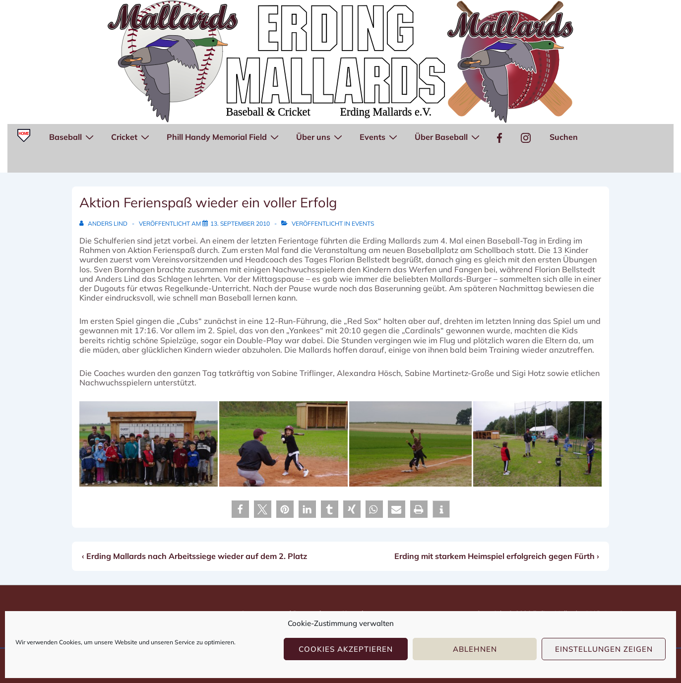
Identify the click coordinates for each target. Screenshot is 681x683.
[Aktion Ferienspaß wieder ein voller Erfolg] (240, 223)
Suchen (564, 137)
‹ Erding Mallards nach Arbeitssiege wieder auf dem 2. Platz (194, 556)
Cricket (131, 136)
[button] (240, 509)
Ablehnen (475, 649)
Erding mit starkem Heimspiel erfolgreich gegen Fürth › (496, 556)
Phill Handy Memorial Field (224, 136)
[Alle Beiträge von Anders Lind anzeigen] (104, 223)
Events (380, 136)
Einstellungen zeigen (604, 649)
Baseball (72, 136)
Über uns (320, 136)
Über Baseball (448, 136)
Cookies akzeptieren (346, 649)
